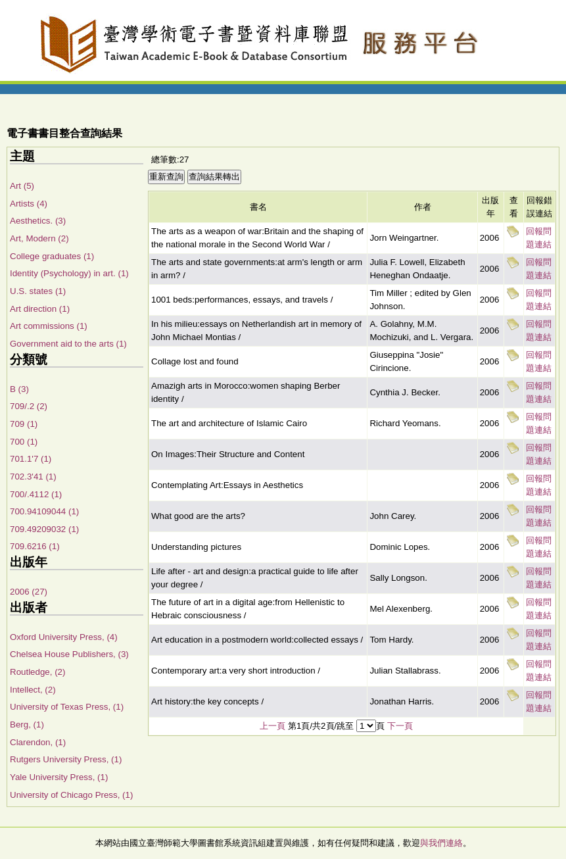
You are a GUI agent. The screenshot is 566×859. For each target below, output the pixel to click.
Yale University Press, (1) (59, 777)
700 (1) (23, 442)
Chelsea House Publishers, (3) (69, 654)
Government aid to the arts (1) (68, 344)
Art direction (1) (40, 309)
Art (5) (22, 186)
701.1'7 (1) (30, 459)
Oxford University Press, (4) (64, 637)
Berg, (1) (27, 724)
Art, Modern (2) (39, 238)
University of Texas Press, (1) (67, 707)
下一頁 (400, 726)
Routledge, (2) (37, 672)
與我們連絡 (441, 843)
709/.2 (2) (28, 406)
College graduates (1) (52, 256)
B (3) (19, 389)
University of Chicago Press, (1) (71, 795)
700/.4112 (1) (36, 494)
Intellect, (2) (33, 690)
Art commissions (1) (48, 326)
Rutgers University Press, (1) (66, 759)
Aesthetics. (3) (38, 221)
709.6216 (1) (35, 546)
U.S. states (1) (38, 291)
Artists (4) (28, 204)
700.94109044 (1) (44, 511)
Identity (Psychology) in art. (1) (69, 273)
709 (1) (23, 424)
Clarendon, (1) (38, 742)
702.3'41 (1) (33, 476)
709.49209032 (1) (44, 529)
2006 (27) (28, 592)
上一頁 (272, 726)
